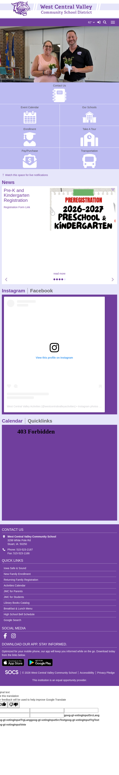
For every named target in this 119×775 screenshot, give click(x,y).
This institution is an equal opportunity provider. (59, 680)
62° (91, 22)
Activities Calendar (14, 585)
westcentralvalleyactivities (60, 406)
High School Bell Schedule (19, 614)
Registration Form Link (17, 207)
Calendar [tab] (13, 421)
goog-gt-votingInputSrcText (48, 719)
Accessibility (87, 672)
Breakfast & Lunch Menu (18, 608)
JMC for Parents (13, 591)
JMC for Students (14, 597)
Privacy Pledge (106, 672)
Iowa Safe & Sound (15, 568)
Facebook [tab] (42, 290)
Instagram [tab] (14, 290)
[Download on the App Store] (13, 662)
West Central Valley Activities (24, 406)
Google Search (12, 620)
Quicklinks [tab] (41, 421)
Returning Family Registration (21, 579)
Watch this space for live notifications (25, 175)
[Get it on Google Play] (40, 662)
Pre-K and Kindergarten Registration (16, 195)
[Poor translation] (14, 705)
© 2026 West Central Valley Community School (49, 672)
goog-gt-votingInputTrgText (82, 719)
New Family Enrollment (17, 573)
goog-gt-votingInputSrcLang (81, 715)
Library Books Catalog (17, 602)
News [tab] (9, 182)
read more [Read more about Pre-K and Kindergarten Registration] (60, 273)
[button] (6, 279)
